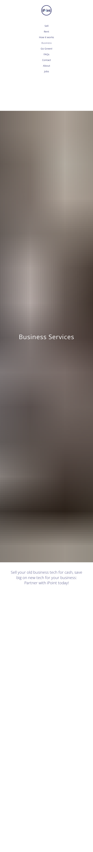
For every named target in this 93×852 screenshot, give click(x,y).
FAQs (46, 54)
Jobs (46, 71)
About (46, 65)
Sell (46, 25)
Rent (46, 31)
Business (46, 43)
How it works (46, 37)
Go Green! (46, 48)
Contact (46, 60)
